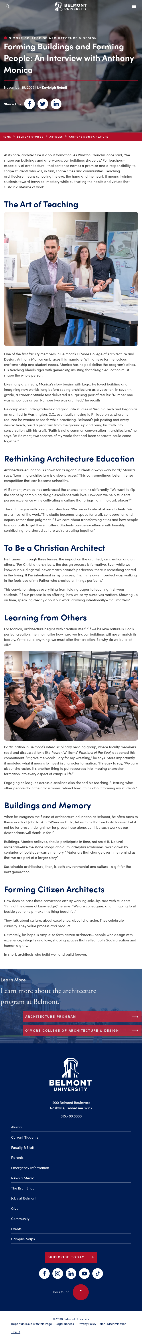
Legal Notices (65, 1324)
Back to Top (71, 1292)
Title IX (15, 1332)
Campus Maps (23, 1238)
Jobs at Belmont (23, 1198)
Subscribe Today (72, 1257)
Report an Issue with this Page (31, 1324)
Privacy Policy (87, 1324)
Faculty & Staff (22, 1147)
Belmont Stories (30, 136)
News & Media (22, 1178)
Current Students (24, 1137)
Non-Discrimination (113, 1324)
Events (16, 1228)
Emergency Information (30, 1167)
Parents (17, 1157)
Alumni (16, 1127)
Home (7, 136)
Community (20, 1218)
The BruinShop (23, 1188)
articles (56, 136)
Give (14, 1208)
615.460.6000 (71, 1116)
